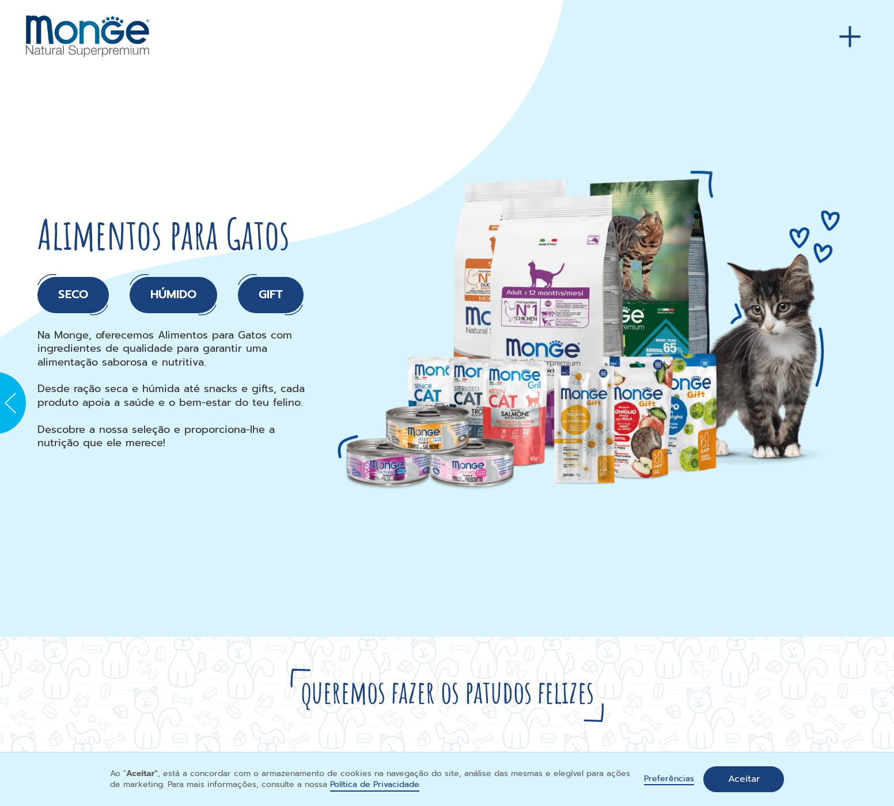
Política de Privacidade (374, 784)
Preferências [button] (669, 779)
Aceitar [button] (744, 779)
